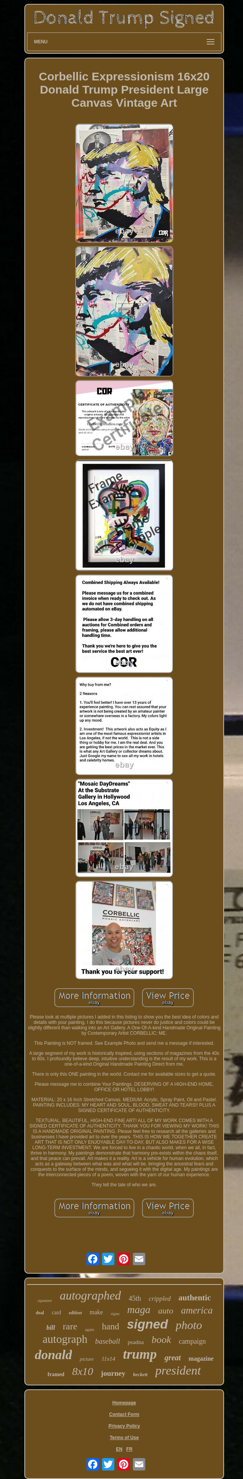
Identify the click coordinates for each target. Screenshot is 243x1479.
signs (115, 1313)
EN (119, 1449)
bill (50, 1327)
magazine (201, 1358)
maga (138, 1309)
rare (70, 1326)
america (196, 1310)
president (178, 1370)
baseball (107, 1341)
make (96, 1312)
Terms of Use (124, 1437)
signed (147, 1324)
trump (140, 1354)
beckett (140, 1374)
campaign (192, 1341)
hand (110, 1326)
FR (129, 1449)
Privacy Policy (124, 1426)
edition (75, 1312)
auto (165, 1310)
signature (44, 1300)
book (161, 1339)
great (173, 1357)
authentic (194, 1297)
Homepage (124, 1403)
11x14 (109, 1359)
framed (56, 1374)
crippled (160, 1298)
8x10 (82, 1371)
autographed (90, 1295)
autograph (64, 1339)
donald (53, 1355)
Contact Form (124, 1414)
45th (135, 1298)
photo (189, 1325)
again (89, 1329)
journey (113, 1373)
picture (86, 1359)
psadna (136, 1342)
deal (40, 1312)
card (56, 1312)
